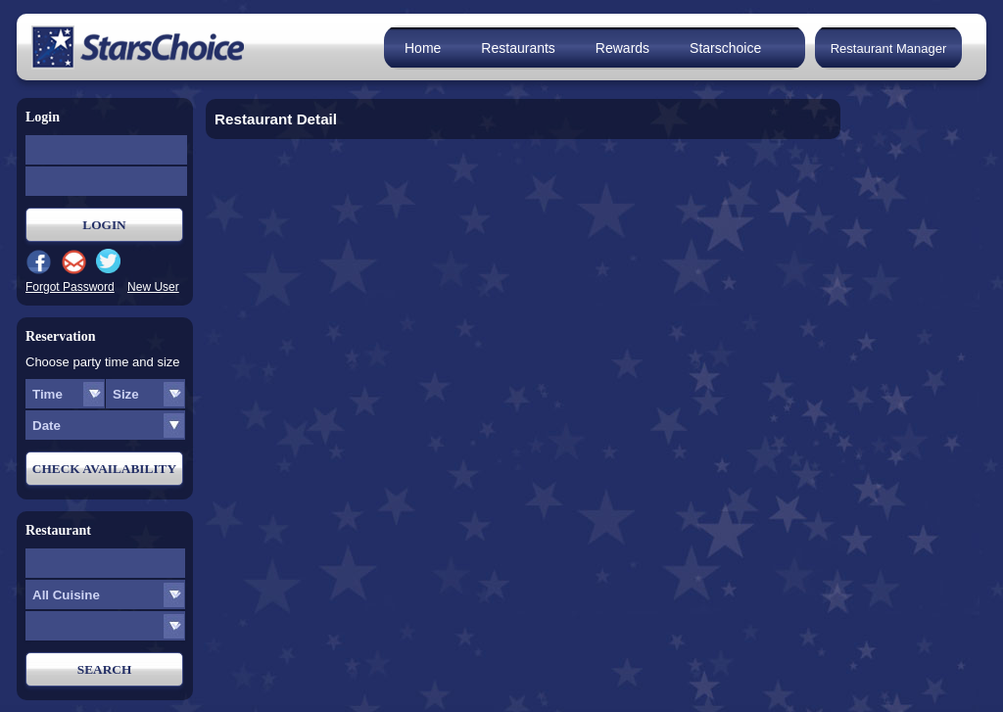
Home (423, 48)
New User (153, 287)
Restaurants (517, 48)
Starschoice (725, 48)
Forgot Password (70, 287)
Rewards (622, 48)
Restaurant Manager (889, 48)
